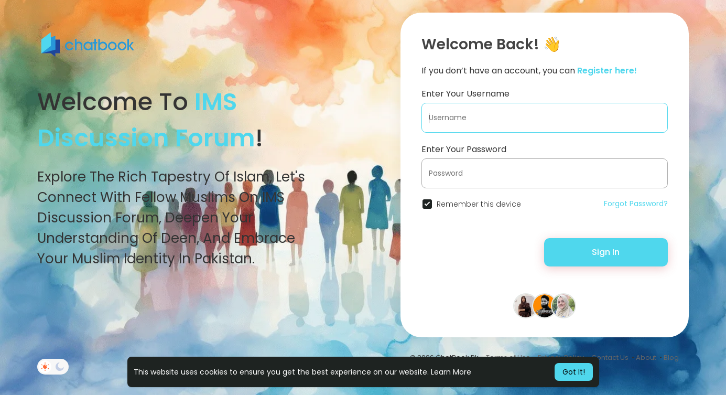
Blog (671, 357)
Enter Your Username (465, 94)
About (646, 357)
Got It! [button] (573, 372)
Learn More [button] (451, 372)
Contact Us (610, 357)
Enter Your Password (463, 149)
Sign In (606, 252)
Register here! (607, 71)
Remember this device (479, 204)
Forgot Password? (636, 203)
